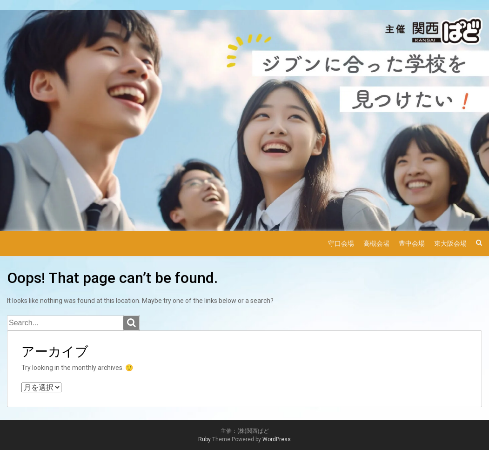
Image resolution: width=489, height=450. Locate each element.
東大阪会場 (450, 243)
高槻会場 (376, 243)
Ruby (204, 439)
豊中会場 (412, 243)
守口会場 (341, 243)
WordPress (276, 439)
